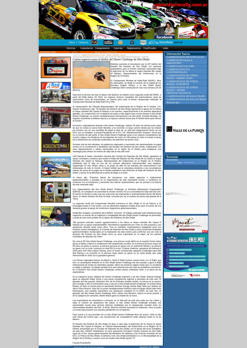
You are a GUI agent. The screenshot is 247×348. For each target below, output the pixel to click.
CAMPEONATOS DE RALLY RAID (93, 55)
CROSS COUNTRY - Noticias (116, 55)
